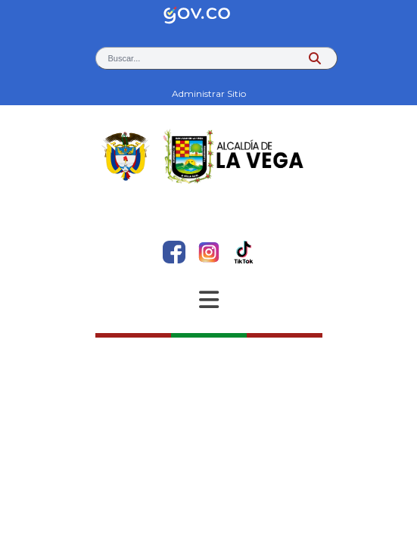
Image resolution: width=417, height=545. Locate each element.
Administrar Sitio (209, 93)
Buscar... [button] (124, 58)
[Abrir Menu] (208, 300)
